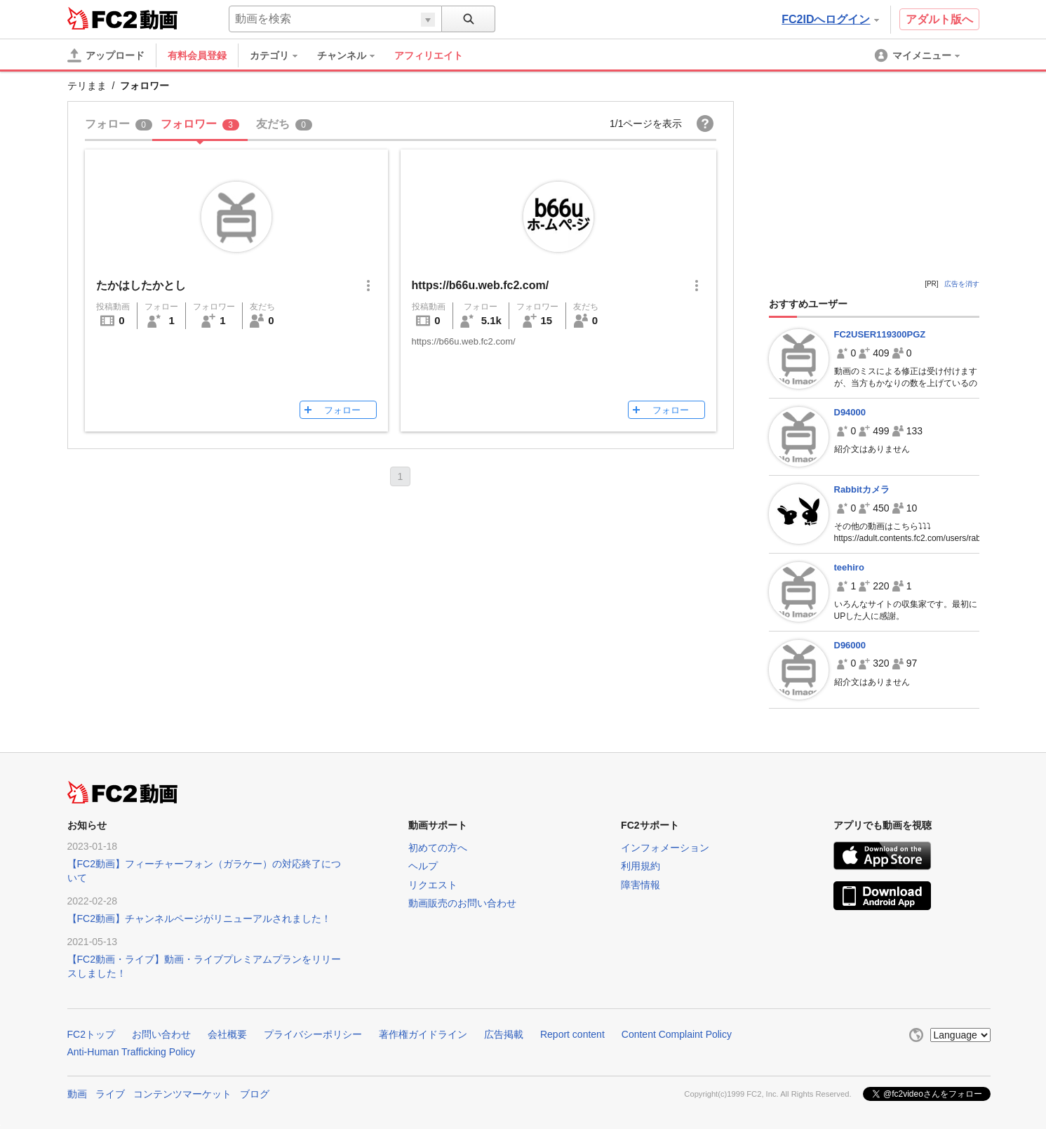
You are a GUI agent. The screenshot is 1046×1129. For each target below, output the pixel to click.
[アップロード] (106, 55)
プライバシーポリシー (313, 1034)
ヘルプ (423, 865)
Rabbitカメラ (862, 489)
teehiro (849, 567)
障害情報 (640, 884)
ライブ (110, 1094)
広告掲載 (503, 1034)
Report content (572, 1034)
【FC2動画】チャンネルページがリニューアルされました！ (199, 918)
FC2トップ (91, 1034)
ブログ (254, 1094)
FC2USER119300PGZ (880, 334)
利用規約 (640, 865)
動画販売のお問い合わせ (462, 903)
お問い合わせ (161, 1034)
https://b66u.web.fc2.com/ (480, 285)
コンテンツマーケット (182, 1094)
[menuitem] (280, 55)
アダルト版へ (939, 19)
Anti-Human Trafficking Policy (131, 1051)
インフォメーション (665, 847)
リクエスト (432, 884)
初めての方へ (437, 847)
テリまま (87, 85)
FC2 (102, 18)
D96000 (850, 645)
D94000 (850, 412)
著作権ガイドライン (423, 1034)
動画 (77, 1094)
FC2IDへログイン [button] (830, 19)
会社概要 (227, 1034)
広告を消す (961, 284)
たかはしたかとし (141, 285)
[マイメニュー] (918, 55)
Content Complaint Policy (677, 1034)
